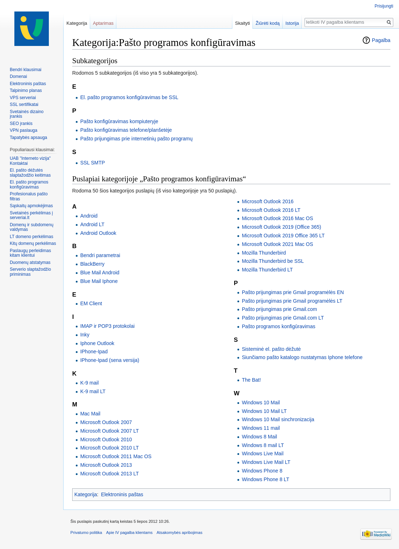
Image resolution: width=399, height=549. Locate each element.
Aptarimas (103, 23)
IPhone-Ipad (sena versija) (109, 360)
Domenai (18, 76)
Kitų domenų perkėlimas (33, 243)
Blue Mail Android (99, 272)
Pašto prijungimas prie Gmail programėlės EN (293, 292)
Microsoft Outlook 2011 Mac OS (115, 456)
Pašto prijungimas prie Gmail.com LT (283, 318)
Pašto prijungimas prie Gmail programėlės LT (292, 301)
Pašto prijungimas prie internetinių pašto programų (136, 138)
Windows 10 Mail (261, 402)
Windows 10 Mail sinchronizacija (278, 419)
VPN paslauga (23, 130)
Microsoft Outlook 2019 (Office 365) (281, 227)
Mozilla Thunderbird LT (267, 270)
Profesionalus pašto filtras (28, 196)
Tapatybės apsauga (28, 137)
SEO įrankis (21, 123)
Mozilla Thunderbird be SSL (273, 261)
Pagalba (381, 40)
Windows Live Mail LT (266, 462)
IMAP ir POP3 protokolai (107, 326)
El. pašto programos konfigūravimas (29, 185)
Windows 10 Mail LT (264, 411)
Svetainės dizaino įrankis (26, 114)
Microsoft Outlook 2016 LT (271, 210)
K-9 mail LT (93, 391)
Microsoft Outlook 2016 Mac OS (277, 218)
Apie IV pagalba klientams (129, 532)
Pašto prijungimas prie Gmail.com (279, 309)
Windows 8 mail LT (263, 445)
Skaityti (242, 23)
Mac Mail (90, 414)
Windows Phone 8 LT (265, 479)
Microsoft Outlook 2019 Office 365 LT (283, 235)
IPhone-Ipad (93, 351)
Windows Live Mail (262, 453)
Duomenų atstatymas (30, 262)
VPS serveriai (23, 97)
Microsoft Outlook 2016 (267, 201)
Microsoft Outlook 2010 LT (109, 448)
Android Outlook (98, 233)
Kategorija (85, 494)
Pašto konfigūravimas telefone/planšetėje (126, 130)
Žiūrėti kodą (268, 23)
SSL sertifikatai (24, 104)
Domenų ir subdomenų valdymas (31, 227)
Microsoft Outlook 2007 (106, 422)
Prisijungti (384, 6)
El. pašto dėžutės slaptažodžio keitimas (30, 173)
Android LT (92, 224)
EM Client (91, 303)
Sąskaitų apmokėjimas (31, 205)
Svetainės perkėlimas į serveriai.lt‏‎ (31, 215)
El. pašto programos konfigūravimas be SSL (129, 97)
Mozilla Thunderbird (264, 253)
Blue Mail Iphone (98, 281)
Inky (84, 335)
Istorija (292, 23)
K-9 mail (89, 383)
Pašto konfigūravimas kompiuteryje (119, 121)
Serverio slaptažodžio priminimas (30, 272)
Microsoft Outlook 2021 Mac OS (277, 244)
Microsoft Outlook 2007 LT (109, 431)
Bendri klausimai (25, 69)
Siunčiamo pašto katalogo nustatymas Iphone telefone (302, 357)
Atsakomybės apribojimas (179, 532)
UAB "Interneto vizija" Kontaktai (30, 161)
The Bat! (251, 380)
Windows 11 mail (261, 428)
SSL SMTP (92, 163)
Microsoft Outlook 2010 (106, 439)
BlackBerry (92, 264)
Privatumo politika (86, 532)
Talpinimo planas (26, 90)
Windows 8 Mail (259, 436)
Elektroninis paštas (122, 494)
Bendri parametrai (100, 255)
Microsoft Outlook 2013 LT (109, 473)
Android (88, 216)
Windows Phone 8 (262, 471)
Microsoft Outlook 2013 (106, 465)
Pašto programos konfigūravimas (278, 326)
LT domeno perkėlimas (31, 236)
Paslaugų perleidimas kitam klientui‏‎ (30, 253)
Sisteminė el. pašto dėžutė (271, 349)
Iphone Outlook (97, 343)
